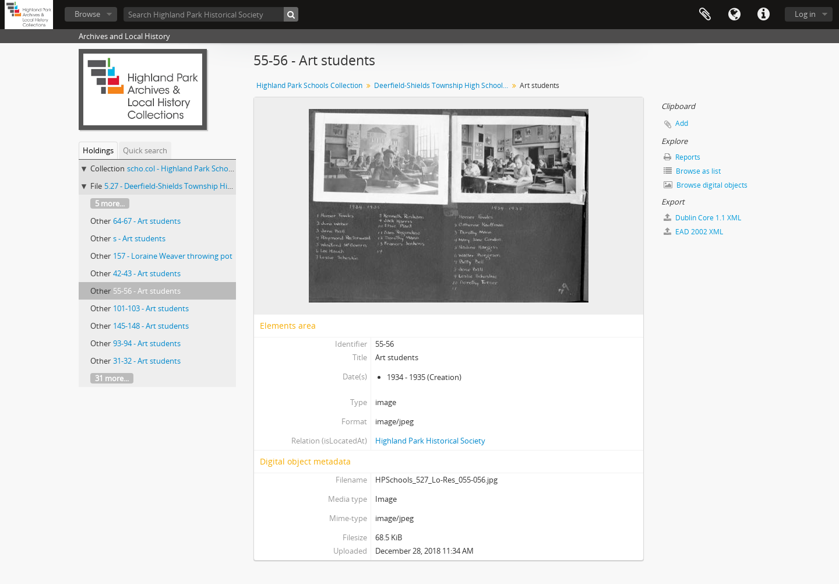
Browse (87, 14)
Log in (805, 14)
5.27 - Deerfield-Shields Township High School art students (204, 186)
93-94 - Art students (147, 343)
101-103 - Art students (151, 308)
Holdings (98, 150)
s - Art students (139, 238)
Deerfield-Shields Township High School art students (442, 85)
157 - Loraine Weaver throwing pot (172, 256)
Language (734, 14)
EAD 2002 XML (693, 232)
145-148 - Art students (151, 326)
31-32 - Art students (147, 361)
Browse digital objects (706, 185)
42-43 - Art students (147, 273)
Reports (682, 157)
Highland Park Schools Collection (309, 85)
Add (681, 123)
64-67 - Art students (147, 221)
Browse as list (692, 171)
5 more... (110, 203)
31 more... (112, 378)
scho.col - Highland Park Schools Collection (200, 168)
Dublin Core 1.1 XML (702, 218)
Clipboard (705, 14)
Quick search (145, 150)
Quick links (763, 14)
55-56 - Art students (147, 291)
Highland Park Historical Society (430, 440)
